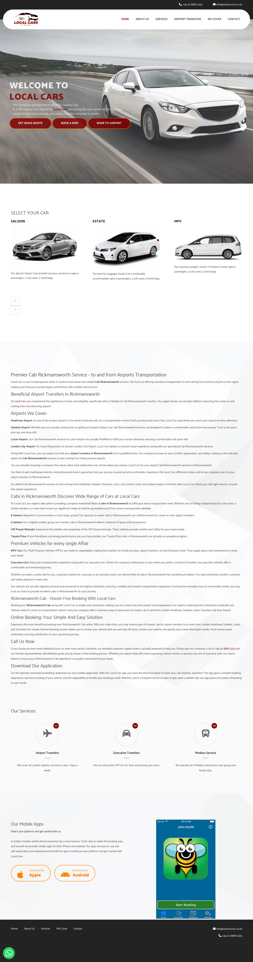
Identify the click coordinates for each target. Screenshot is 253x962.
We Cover (214, 19)
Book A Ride (68, 123)
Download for (30, 873)
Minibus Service (205, 753)
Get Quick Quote (29, 123)
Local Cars (20, 401)
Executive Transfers (126, 753)
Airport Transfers (187, 19)
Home (125, 19)
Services (162, 19)
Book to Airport (107, 123)
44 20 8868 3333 (225, 649)
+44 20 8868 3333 (192, 4)
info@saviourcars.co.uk (229, 4)
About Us (142, 19)
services (146, 508)
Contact (234, 19)
